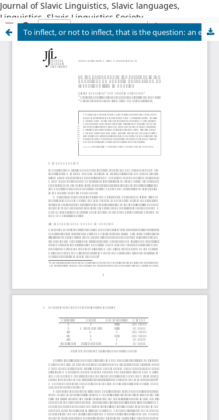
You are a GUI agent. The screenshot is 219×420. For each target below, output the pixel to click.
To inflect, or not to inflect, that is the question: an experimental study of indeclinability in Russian (121, 32)
